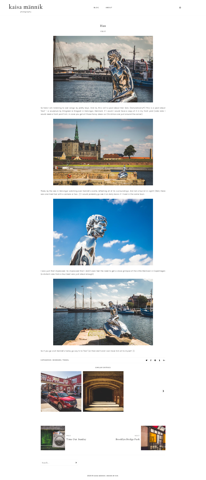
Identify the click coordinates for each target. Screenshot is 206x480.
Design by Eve (112, 476)
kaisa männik (26, 6)
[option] (61, 391)
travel (66, 360)
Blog (96, 7)
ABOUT (109, 7)
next (163, 391)
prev (43, 391)
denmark (57, 360)
